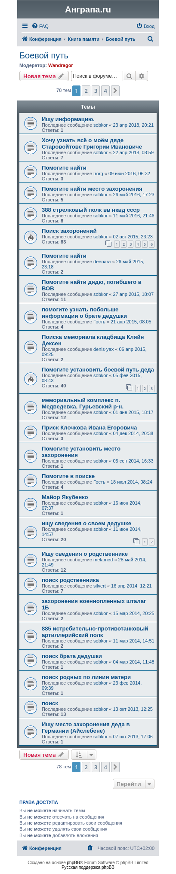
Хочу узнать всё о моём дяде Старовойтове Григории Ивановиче (92, 143)
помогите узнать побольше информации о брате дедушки (84, 312)
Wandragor (60, 65)
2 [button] (85, 90)
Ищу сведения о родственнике (85, 554)
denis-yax (103, 349)
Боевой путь (43, 55)
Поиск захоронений (69, 231)
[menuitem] (40, 26)
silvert (99, 585)
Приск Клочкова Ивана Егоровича (89, 427)
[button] (115, 90)
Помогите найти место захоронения (92, 189)
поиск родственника (70, 580)
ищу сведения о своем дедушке (86, 523)
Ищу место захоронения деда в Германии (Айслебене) (86, 727)
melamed (103, 559)
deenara (102, 261)
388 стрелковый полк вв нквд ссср (91, 210)
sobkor (100, 125)
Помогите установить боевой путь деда (98, 369)
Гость (99, 321)
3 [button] (95, 90)
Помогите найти (64, 167)
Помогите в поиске (68, 476)
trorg (98, 173)
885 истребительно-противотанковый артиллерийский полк (95, 631)
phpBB (73, 862)
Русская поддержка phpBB (88, 867)
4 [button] (105, 90)
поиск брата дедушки (72, 656)
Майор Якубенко (65, 497)
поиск (50, 703)
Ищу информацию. (68, 119)
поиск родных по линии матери (86, 677)
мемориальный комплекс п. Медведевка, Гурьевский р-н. (83, 403)
